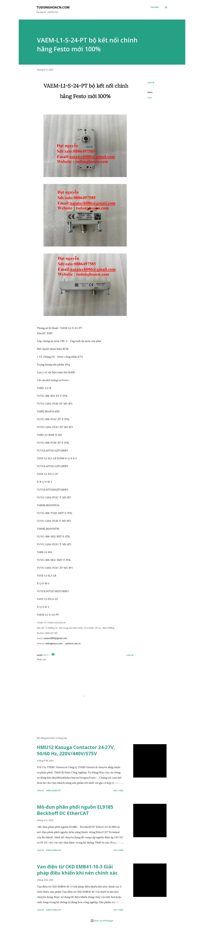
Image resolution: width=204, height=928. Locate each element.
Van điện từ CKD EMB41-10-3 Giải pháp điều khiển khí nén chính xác (77, 869)
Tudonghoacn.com (53, 7)
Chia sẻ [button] (151, 82)
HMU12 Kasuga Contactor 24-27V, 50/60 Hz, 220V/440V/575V (76, 750)
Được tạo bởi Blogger (102, 920)
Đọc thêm (118, 790)
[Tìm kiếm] (154, 7)
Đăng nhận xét (53, 790)
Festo (150, 97)
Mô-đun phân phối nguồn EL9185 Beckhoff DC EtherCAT (75, 810)
